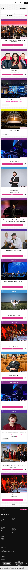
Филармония (14, 517)
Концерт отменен (5, 105)
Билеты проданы (5, 134)
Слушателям (2, 519)
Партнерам (13, 528)
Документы (13, 520)
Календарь (11, 15)
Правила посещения (2, 528)
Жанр (14, 13)
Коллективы (13, 518)
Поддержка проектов (14, 529)
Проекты (13, 519)
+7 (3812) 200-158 (3, 556)
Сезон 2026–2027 (2, 539)
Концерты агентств (23, 8)
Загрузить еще (14, 504)
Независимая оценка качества (16, 532)
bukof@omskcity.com (3, 547)
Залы (1, 530)
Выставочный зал (2, 536)
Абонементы (2, 538)
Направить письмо (23, 509)
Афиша (2, 517)
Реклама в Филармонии (14, 530)
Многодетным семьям (3, 527)
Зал (14, 10)
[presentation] (26, 563)
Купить (12, 45)
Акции (1, 520)
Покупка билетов (2, 521)
